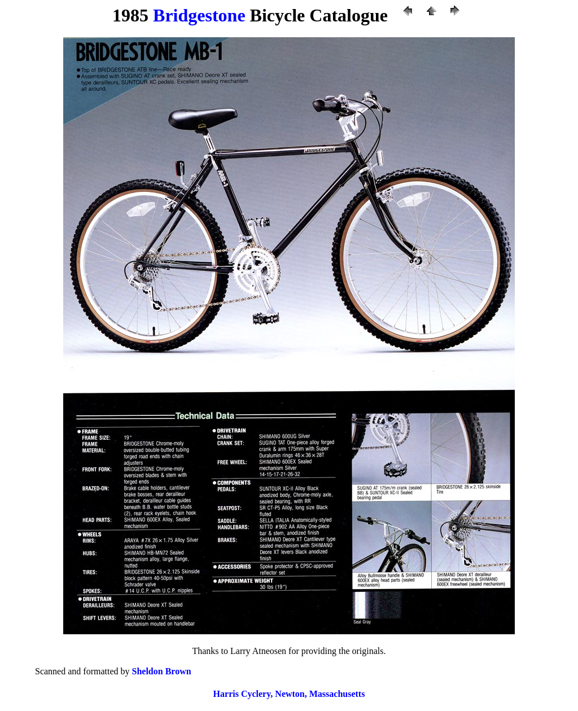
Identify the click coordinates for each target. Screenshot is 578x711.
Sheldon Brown (161, 671)
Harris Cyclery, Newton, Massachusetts (289, 694)
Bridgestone (199, 15)
